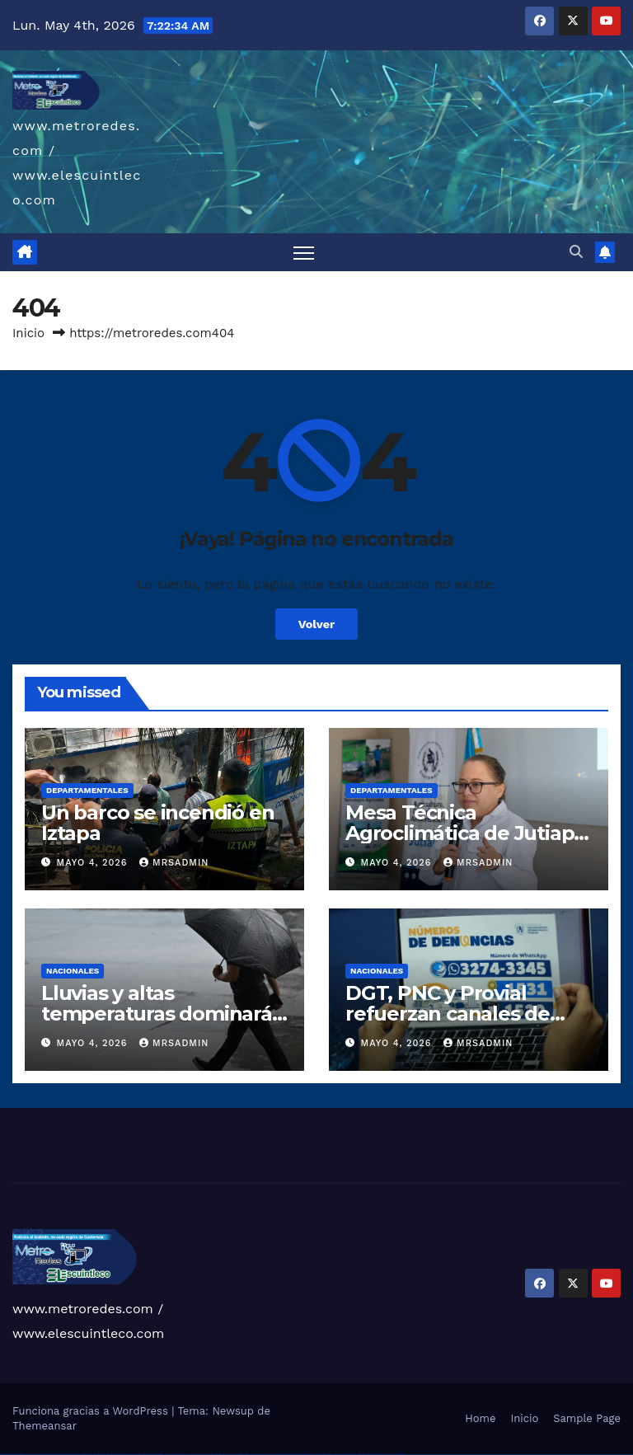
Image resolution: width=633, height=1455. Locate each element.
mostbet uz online (310, 1454)
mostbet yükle (390, 1454)
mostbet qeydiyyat (400, 1454)
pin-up (188, 1454)
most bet (318, 1454)
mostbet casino (291, 1454)
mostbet (241, 1454)
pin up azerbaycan (227, 1454)
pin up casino (182, 1454)
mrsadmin (174, 862)
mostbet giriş (336, 1454)
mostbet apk (263, 1454)
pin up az (235, 1454)
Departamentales (87, 790)
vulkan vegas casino (21, 1454)
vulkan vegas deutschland (44, 1454)
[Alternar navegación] (304, 252)
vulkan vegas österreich (86, 1454)
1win (128, 1454)
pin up (172, 1454)
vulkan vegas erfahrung (99, 1454)
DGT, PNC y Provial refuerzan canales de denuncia (447, 1013)
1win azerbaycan (159, 1454)
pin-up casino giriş (201, 1454)
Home (480, 1418)
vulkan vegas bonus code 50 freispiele (116, 1454)
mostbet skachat (255, 1454)
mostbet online (282, 1454)
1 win (131, 1454)
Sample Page (587, 1418)
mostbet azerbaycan (380, 1454)
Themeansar (44, 1426)
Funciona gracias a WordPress (91, 1411)
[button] (576, 252)
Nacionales (72, 970)
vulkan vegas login (31, 1454)
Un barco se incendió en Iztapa (157, 822)
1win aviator (146, 1454)
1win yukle (168, 1454)
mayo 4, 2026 (94, 862)
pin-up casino (209, 1454)
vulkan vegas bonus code (57, 1454)
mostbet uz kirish (272, 1454)
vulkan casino (11, 1454)
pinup (176, 1454)
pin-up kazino (218, 1454)
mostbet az (329, 1454)
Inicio (28, 333)
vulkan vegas (3, 1454)
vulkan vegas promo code (73, 1454)
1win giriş (140, 1454)
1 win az (152, 1454)
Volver (316, 624)
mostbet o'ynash (300, 1454)
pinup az (192, 1454)
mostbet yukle (345, 1454)
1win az (136, 1454)
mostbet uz (247, 1454)
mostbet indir (353, 1454)
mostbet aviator (361, 1454)
